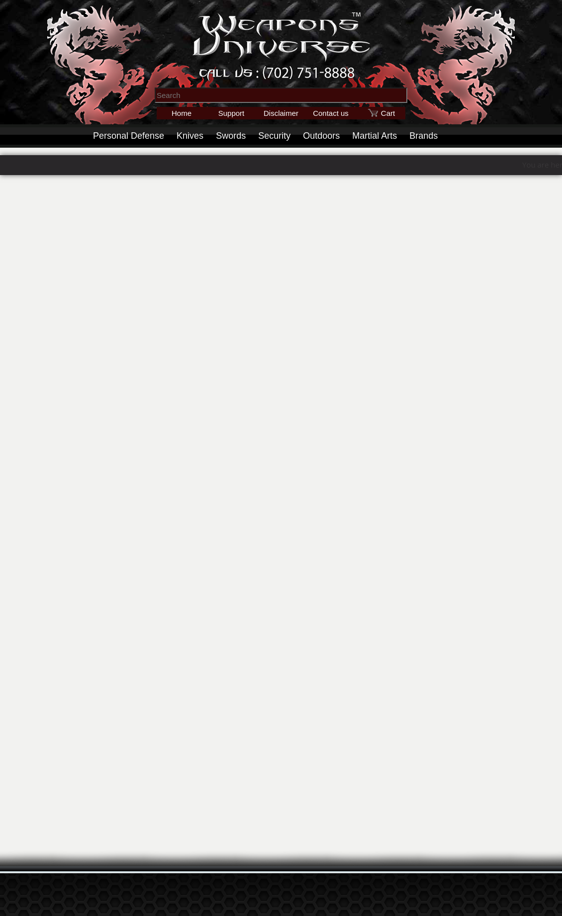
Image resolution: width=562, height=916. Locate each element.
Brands (423, 136)
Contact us (331, 113)
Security (274, 136)
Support (231, 113)
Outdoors (321, 136)
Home (181, 113)
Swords (231, 136)
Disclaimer (281, 113)
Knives (190, 136)
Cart (388, 113)
